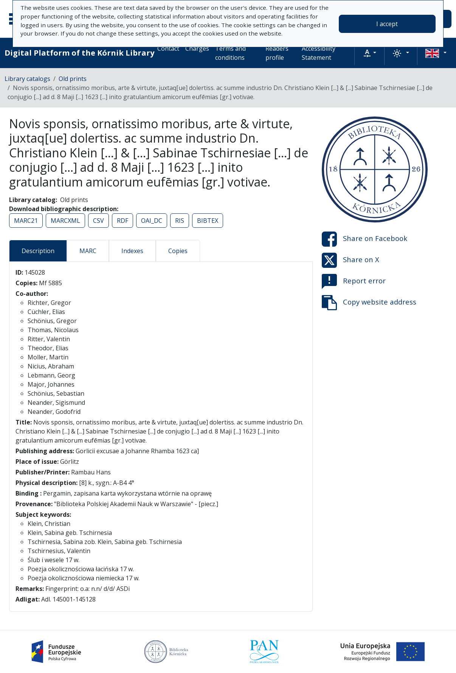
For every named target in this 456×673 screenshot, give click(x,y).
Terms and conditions (230, 53)
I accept (387, 24)
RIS (179, 220)
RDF (122, 220)
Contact (168, 48)
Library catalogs (27, 79)
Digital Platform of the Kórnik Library (79, 53)
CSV (98, 220)
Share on (364, 239)
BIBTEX (207, 220)
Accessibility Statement (318, 53)
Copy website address (369, 302)
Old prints (73, 79)
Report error (354, 281)
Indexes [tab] (132, 251)
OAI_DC (151, 220)
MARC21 (26, 220)
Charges (197, 48)
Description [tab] (38, 251)
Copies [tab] (178, 251)
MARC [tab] (87, 251)
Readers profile (276, 53)
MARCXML (65, 220)
